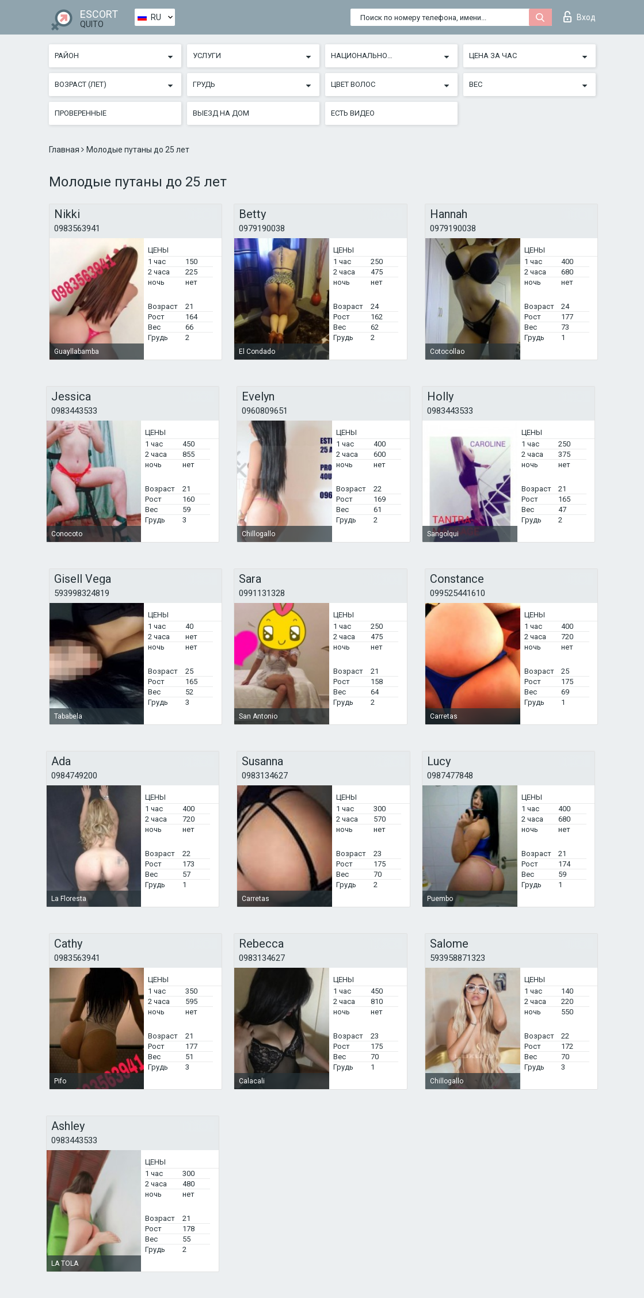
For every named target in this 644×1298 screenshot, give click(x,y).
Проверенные (80, 113)
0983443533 (74, 411)
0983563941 (77, 228)
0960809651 (265, 411)
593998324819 (81, 593)
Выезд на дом (221, 113)
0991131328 (262, 593)
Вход (579, 16)
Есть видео (353, 113)
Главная (65, 149)
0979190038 (262, 228)
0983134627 (265, 775)
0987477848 (450, 775)
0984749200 (74, 775)
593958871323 (457, 958)
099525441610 (457, 593)
